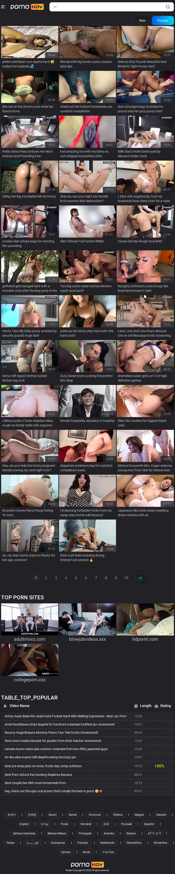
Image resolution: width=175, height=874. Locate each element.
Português (85, 833)
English (24, 824)
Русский (126, 824)
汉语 (106, 824)
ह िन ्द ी (154, 833)
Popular (162, 20)
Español (149, 824)
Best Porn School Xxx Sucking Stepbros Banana (38, 775)
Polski (64, 824)
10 (126, 578)
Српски (65, 852)
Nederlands (107, 842)
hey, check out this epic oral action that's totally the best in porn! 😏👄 (54, 791)
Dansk (73, 814)
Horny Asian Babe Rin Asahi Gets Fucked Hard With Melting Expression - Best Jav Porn (65, 716)
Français (82, 842)
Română (86, 824)
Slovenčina (160, 842)
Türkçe (10, 842)
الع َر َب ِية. (33, 842)
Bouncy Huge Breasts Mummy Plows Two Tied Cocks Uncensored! (51, 732)
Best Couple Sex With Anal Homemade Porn (35, 783)
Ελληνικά (95, 814)
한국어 (12, 814)
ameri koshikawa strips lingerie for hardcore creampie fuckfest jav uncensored (59, 724)
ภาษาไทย (108, 852)
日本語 (32, 814)
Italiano (131, 833)
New (142, 20)
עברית (45, 824)
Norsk (86, 852)
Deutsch (161, 814)
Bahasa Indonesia (24, 833)
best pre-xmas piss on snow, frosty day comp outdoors (43, 766)
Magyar (139, 814)
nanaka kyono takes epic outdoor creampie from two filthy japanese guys (56, 749)
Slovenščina (134, 842)
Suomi (53, 814)
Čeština (117, 814)
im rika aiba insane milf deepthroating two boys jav (40, 757)
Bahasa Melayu (57, 833)
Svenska (109, 833)
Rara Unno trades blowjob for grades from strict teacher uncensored (53, 741)
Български (58, 842)
